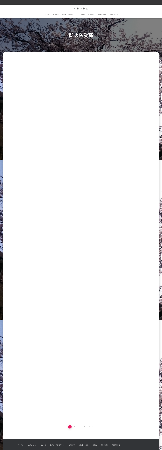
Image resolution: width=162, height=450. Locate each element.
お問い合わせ (114, 14)
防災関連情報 (102, 14)
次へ (90, 427)
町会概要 (56, 14)
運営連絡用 (91, 14)
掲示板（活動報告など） (69, 14)
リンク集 (43, 445)
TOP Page (47, 14)
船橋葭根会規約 (83, 445)
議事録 (83, 14)
